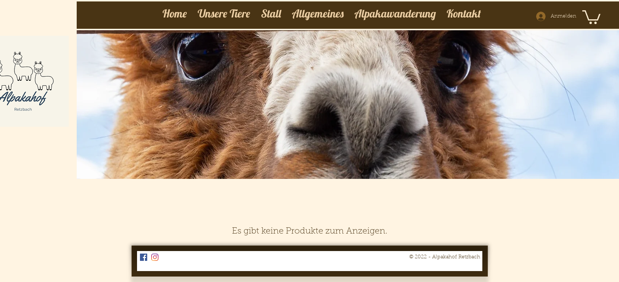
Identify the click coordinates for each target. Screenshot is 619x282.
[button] (591, 16)
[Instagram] (154, 257)
